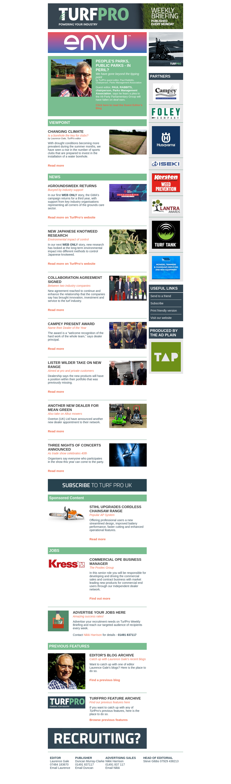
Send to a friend (160, 296)
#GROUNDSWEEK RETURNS (72, 186)
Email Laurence (60, 767)
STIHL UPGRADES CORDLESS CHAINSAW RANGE (115, 509)
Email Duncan (84, 767)
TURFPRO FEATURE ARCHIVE (115, 698)
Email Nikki (113, 767)
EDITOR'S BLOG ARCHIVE (111, 655)
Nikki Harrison (93, 634)
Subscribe (156, 303)
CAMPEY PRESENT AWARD (71, 324)
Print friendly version (163, 310)
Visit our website (161, 317)
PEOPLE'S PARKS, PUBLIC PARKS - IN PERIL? (113, 65)
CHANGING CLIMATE (66, 132)
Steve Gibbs (151, 761)
